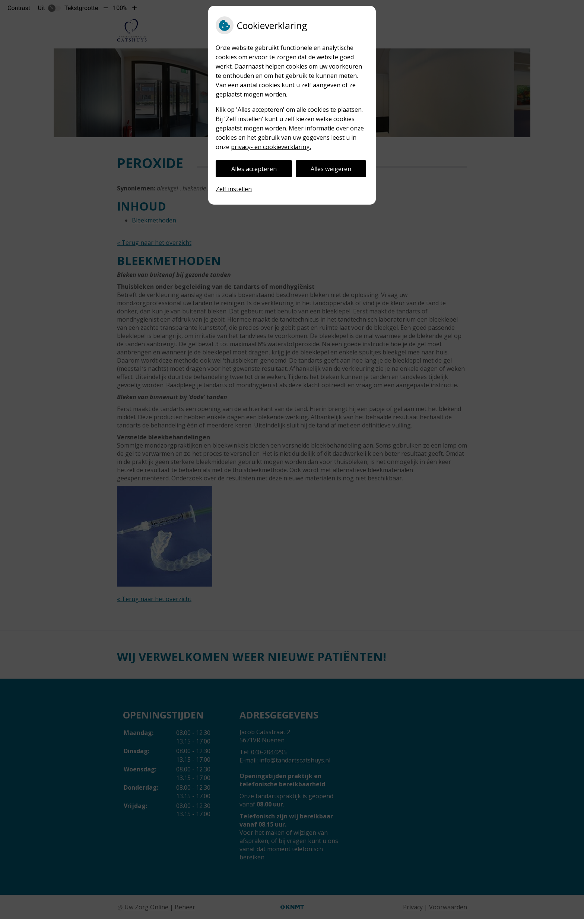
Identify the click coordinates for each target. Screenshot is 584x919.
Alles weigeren (331, 169)
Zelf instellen (234, 189)
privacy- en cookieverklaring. (271, 147)
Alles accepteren (254, 169)
